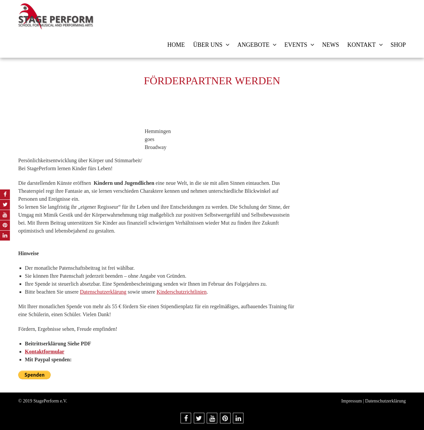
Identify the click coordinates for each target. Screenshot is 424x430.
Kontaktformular (44, 351)
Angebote (253, 44)
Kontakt (361, 44)
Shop (398, 44)
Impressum (351, 400)
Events (295, 44)
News (330, 44)
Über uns (208, 44)
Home (176, 44)
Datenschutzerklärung (103, 292)
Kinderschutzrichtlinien (182, 292)
